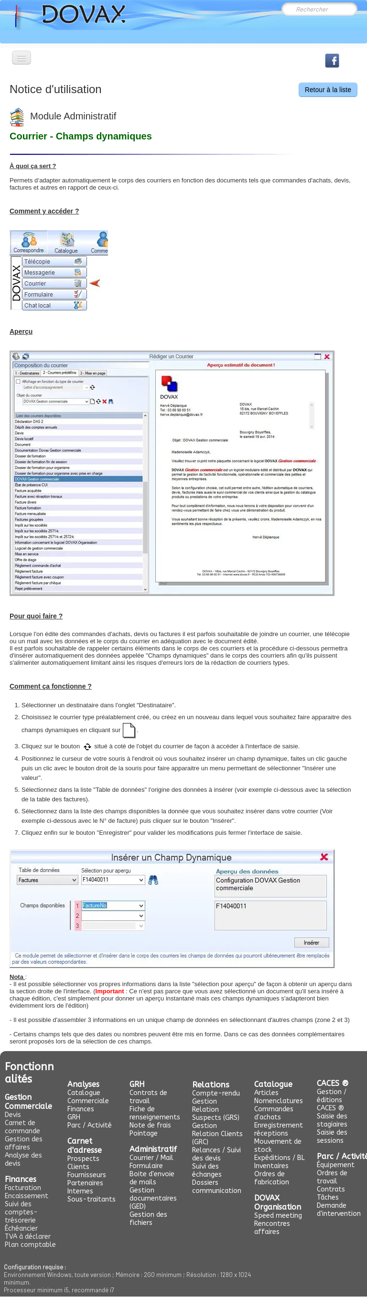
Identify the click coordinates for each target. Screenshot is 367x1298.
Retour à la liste (328, 90)
